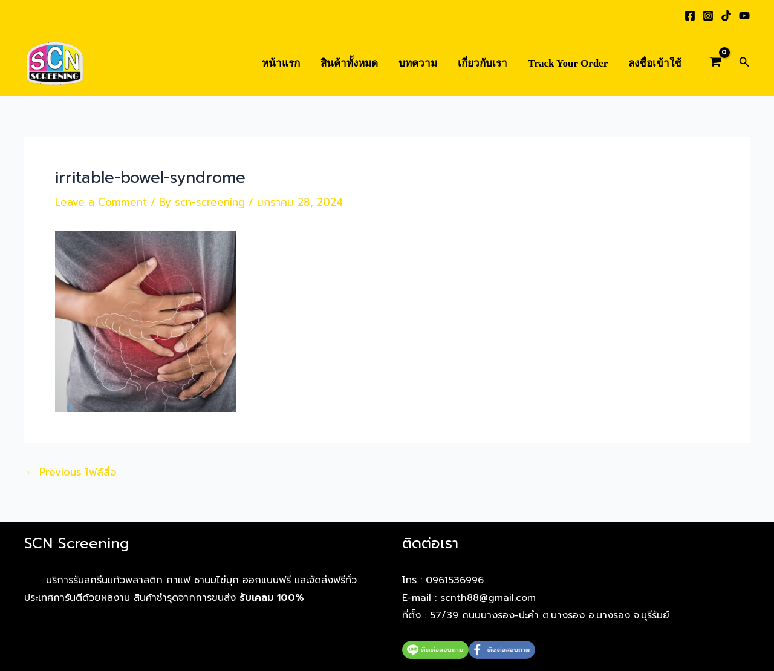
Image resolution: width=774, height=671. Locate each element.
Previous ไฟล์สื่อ (71, 472)
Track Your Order (568, 63)
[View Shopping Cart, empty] (715, 63)
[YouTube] (744, 15)
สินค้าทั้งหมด (349, 63)
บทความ (417, 63)
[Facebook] (690, 15)
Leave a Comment (101, 202)
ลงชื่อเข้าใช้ (654, 63)
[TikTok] (726, 15)
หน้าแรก (281, 63)
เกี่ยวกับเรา (482, 63)
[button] (744, 63)
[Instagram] (708, 15)
